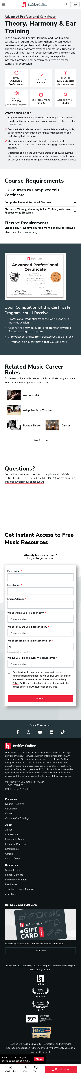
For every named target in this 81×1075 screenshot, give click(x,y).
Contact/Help (12, 858)
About (8, 829)
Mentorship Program (16, 879)
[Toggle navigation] (3, 4)
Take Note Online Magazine (20, 889)
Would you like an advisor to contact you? (32, 658)
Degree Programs (14, 804)
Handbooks (11, 884)
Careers (9, 854)
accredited (23, 965)
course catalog (29, 232)
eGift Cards (11, 894)
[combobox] (40, 646)
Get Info (10, 1069)
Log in (31, 558)
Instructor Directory (15, 844)
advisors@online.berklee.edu (24, 482)
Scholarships (12, 849)
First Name (13, 571)
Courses (9, 813)
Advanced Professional (30, 17)
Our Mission (11, 834)
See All (40, 440)
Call (26, 1069)
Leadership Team (14, 839)
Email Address (15, 599)
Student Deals (13, 870)
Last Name (13, 585)
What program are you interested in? (29, 640)
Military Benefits (14, 874)
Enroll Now (61, 1069)
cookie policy (22, 1060)
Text (36, 1069)
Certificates (11, 808)
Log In (75, 4)
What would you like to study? (25, 613)
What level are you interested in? (27, 627)
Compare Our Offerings (17, 818)
